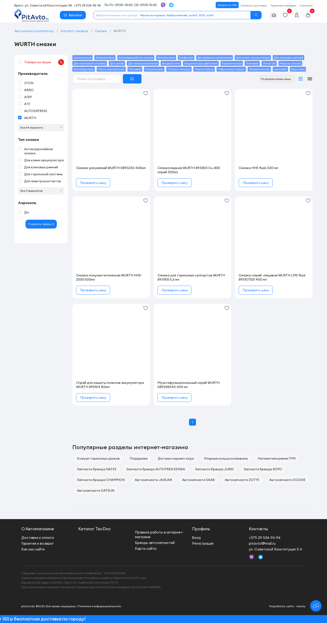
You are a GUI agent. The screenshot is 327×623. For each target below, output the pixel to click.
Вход (196, 537)
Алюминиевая (105, 57)
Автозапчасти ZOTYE (242, 480)
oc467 (193, 15)
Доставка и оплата (37, 537)
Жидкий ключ (171, 63)
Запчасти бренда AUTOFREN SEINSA (155, 469)
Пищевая (135, 69)
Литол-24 (269, 63)
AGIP (28, 97)
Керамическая (232, 63)
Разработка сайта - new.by (287, 606)
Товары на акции (44, 62)
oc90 (210, 15)
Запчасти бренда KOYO (263, 469)
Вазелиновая (166, 57)
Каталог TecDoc (94, 528)
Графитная (186, 57)
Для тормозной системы (43, 174)
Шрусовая (298, 69)
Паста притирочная (111, 69)
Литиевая (252, 63)
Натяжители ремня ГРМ (276, 458)
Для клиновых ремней (41, 167)
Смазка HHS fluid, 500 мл (258, 168)
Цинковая (280, 69)
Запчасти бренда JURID (214, 469)
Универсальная (259, 69)
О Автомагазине (37, 528)
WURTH (30, 118)
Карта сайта (145, 548)
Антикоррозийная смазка (38, 151)
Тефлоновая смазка (231, 69)
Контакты (306, 5)
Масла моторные (152, 15)
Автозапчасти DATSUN (95, 490)
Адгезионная (82, 57)
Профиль (201, 528)
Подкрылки (139, 458)
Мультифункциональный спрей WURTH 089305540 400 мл (188, 385)
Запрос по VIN (227, 5)
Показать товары (41, 224)
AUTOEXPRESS (35, 111)
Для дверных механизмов (214, 57)
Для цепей (117, 63)
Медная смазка (290, 63)
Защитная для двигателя (201, 63)
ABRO (29, 90)
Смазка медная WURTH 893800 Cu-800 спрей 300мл (188, 170)
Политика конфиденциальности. (100, 606)
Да (26, 212)
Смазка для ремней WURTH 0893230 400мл (111, 168)
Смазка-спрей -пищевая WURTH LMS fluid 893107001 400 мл (272, 277)
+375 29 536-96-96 (87, 5)
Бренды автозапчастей (155, 542)
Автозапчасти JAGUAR (153, 480)
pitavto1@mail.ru (262, 543)
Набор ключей (176, 15)
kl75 (202, 15)
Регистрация (202, 543)
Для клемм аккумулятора (44, 160)
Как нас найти (33, 549)
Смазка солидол (178, 69)
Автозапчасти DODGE (287, 480)
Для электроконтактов (42, 181)
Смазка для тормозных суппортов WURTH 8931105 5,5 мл (191, 277)
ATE (27, 104)
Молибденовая (84, 69)
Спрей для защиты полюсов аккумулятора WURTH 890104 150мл (110, 385)
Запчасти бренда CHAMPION (101, 480)
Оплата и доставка (253, 5)
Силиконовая (154, 69)
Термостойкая (204, 69)
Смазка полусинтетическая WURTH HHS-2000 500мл (109, 277)
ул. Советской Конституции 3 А (275, 549)
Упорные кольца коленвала (226, 458)
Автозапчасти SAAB (198, 480)
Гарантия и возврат (283, 5)
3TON (28, 83)
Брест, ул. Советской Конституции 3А (43, 5)
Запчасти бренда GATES (96, 469)
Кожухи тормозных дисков (98, 458)
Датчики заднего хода (176, 458)
